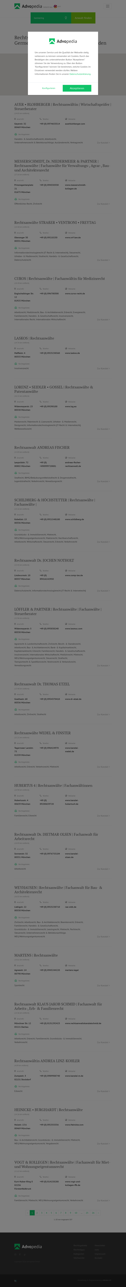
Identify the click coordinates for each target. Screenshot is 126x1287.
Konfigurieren (48, 88)
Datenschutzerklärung (80, 74)
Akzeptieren (77, 88)
